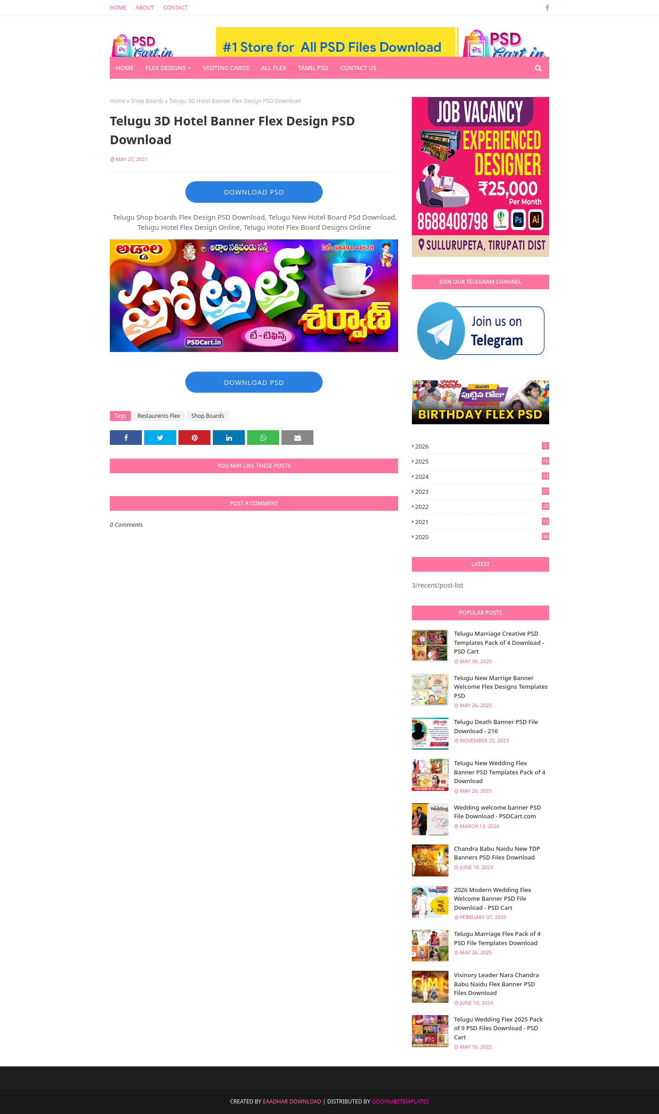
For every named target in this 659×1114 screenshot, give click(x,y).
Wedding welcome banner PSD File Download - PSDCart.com (497, 812)
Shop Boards (147, 101)
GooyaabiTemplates (400, 1101)
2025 (482, 461)
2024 (482, 476)
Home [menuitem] (125, 68)
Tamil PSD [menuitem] (313, 68)
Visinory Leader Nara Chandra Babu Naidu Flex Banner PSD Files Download (496, 984)
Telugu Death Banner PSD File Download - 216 (496, 726)
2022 (482, 507)
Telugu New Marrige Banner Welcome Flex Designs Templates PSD (501, 687)
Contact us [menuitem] (358, 68)
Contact (175, 7)
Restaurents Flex (159, 416)
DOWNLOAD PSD (254, 191)
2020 (482, 537)
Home (118, 7)
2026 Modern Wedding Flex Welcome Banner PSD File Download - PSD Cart (492, 899)
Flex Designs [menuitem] (166, 68)
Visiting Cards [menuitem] (226, 68)
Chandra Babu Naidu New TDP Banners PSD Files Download (497, 853)
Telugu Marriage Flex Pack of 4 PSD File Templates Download (497, 938)
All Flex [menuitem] (273, 68)
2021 (482, 522)
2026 (482, 446)
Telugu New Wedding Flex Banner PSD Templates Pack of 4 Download (500, 772)
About (144, 7)
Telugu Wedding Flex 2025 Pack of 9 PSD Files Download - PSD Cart (498, 1028)
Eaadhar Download (292, 1101)
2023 (482, 491)
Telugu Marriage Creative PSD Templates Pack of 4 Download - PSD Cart (499, 642)
